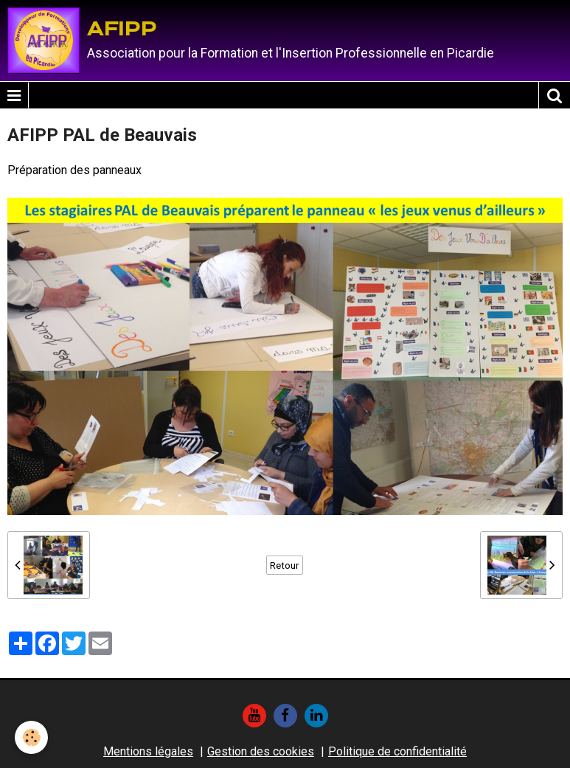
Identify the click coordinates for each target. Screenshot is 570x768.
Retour (284, 565)
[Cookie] (31, 737)
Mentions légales (148, 751)
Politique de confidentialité (397, 751)
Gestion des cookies (260, 751)
